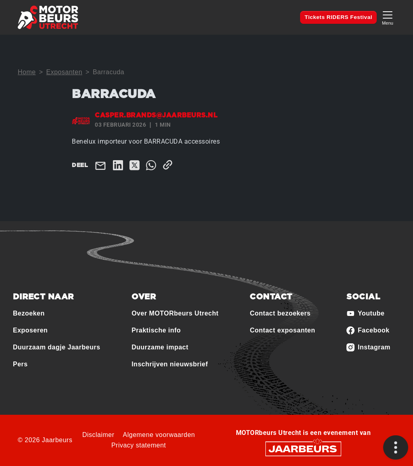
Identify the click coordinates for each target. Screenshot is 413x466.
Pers (20, 364)
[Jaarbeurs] (303, 448)
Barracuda (108, 72)
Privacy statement (138, 445)
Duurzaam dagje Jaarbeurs (56, 347)
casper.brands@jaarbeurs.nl (156, 115)
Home (27, 72)
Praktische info (156, 330)
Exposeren (30, 330)
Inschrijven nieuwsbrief (169, 364)
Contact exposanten (282, 330)
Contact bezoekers (280, 313)
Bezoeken (29, 313)
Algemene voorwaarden (159, 434)
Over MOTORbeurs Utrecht (175, 313)
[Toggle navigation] (387, 17)
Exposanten (64, 72)
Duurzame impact (159, 347)
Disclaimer (98, 434)
